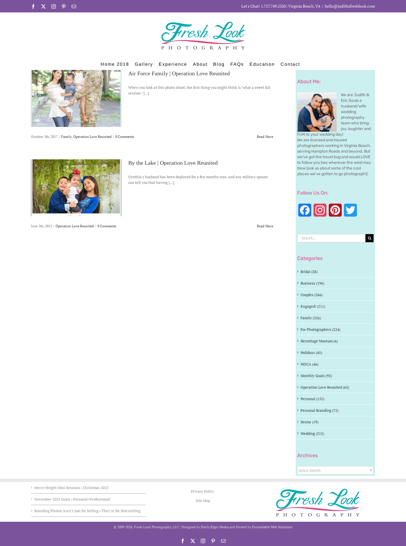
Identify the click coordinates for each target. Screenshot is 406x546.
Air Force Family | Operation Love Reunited (179, 74)
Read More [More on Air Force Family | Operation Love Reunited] (265, 137)
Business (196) (312, 283)
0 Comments (124, 137)
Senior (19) (309, 421)
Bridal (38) (309, 271)
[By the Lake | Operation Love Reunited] (76, 187)
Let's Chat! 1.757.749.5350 (263, 6)
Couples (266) (312, 294)
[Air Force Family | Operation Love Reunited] (76, 98)
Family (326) (311, 317)
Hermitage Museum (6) (319, 341)
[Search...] (331, 238)
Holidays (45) (311, 352)
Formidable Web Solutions (272, 527)
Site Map (203, 500)
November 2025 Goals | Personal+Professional (72, 499)
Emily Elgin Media (215, 527)
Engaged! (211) (313, 306)
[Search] (369, 238)
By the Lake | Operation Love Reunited (173, 163)
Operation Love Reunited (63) (325, 387)
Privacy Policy (203, 491)
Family (66, 137)
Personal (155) (312, 398)
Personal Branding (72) (319, 410)
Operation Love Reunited (92, 137)
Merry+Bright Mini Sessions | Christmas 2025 (71, 487)
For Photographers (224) (320, 329)
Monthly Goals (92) (316, 375)
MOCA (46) (309, 364)
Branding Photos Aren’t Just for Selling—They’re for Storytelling (87, 510)
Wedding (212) (312, 433)
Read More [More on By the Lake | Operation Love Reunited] (265, 226)
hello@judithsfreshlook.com (350, 6)
